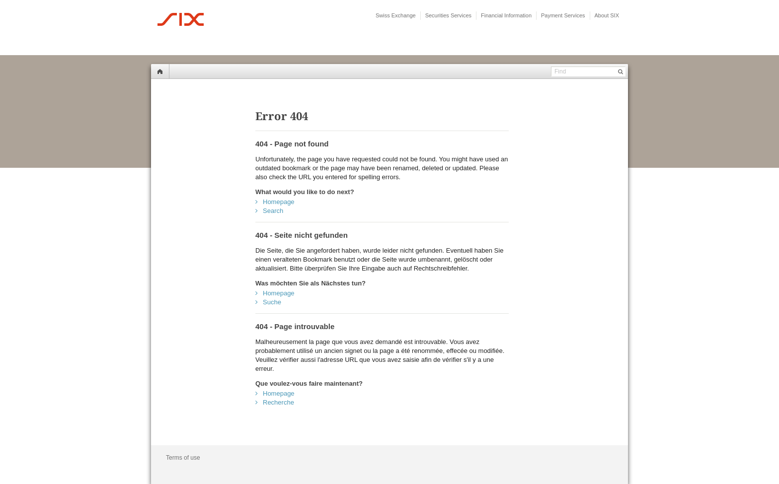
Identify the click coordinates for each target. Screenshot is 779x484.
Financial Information (506, 15)
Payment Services (563, 15)
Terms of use (183, 457)
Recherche (278, 402)
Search (273, 210)
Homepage (279, 202)
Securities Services (448, 15)
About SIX (607, 15)
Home (160, 71)
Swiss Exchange (396, 15)
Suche (272, 302)
